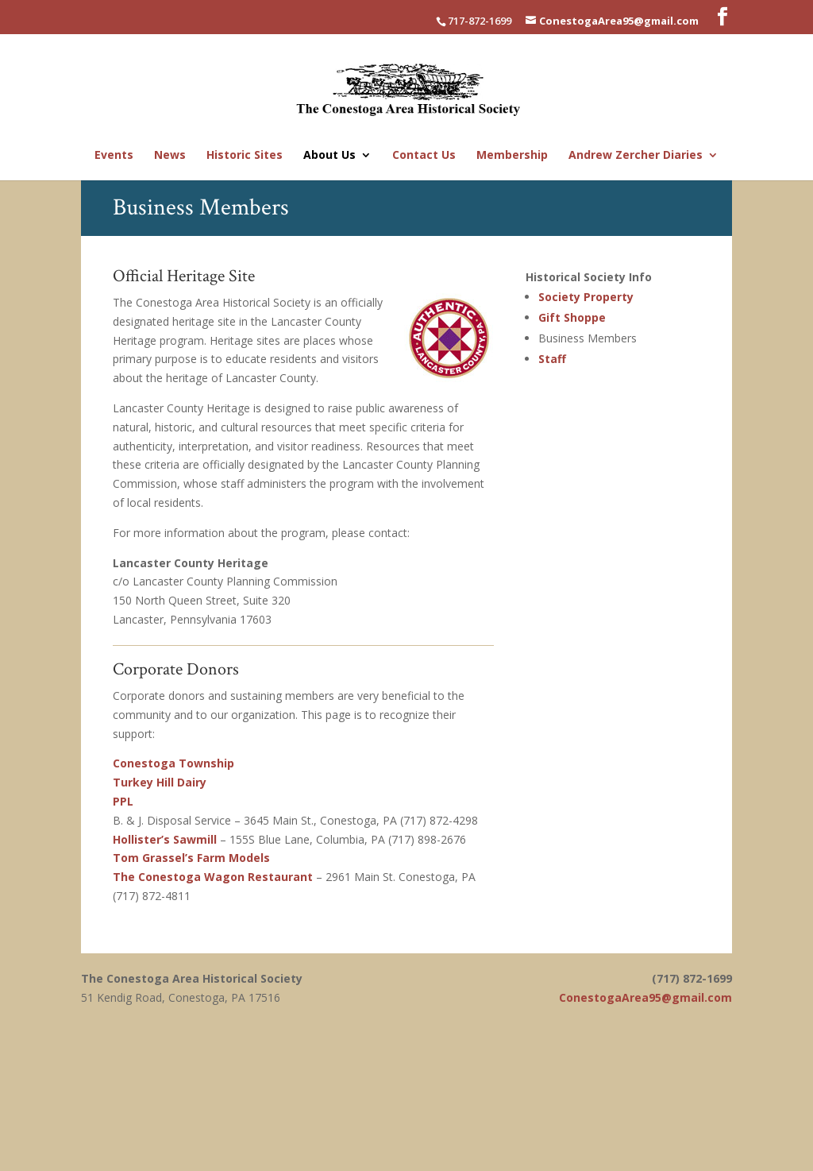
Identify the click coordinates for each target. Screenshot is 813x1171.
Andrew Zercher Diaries (635, 155)
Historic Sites (244, 155)
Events (113, 155)
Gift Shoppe (572, 317)
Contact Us (424, 155)
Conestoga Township (173, 763)
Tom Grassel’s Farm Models (191, 857)
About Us (329, 155)
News (170, 155)
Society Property (586, 296)
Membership (512, 155)
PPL (123, 801)
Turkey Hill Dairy (159, 782)
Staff (552, 358)
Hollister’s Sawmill (165, 839)
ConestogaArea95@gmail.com (645, 997)
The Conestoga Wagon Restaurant (213, 876)
